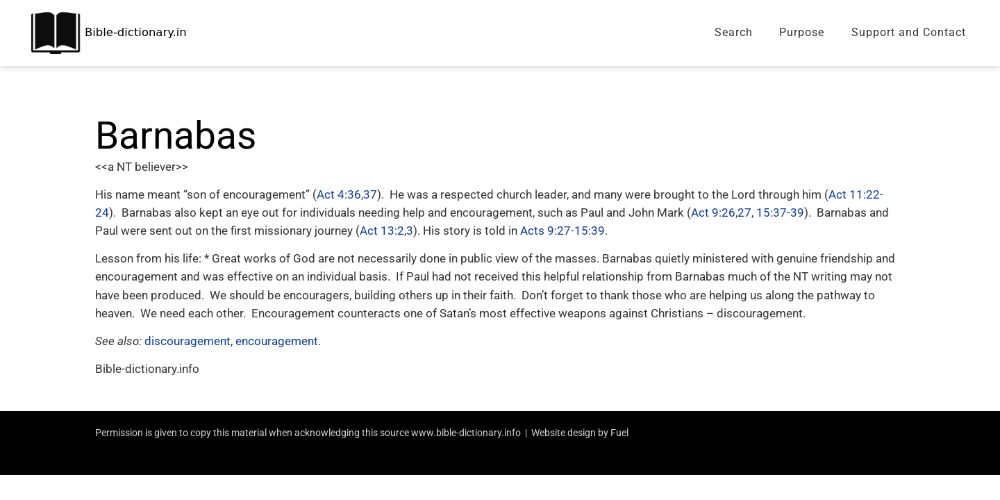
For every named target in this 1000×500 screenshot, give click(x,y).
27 (744, 212)
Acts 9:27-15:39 (562, 231)
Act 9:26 (713, 212)
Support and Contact (908, 32)
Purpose (801, 32)
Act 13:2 (382, 231)
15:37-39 (780, 212)
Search (734, 32)
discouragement (187, 341)
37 (370, 194)
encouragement (276, 341)
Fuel (619, 432)
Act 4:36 (339, 194)
